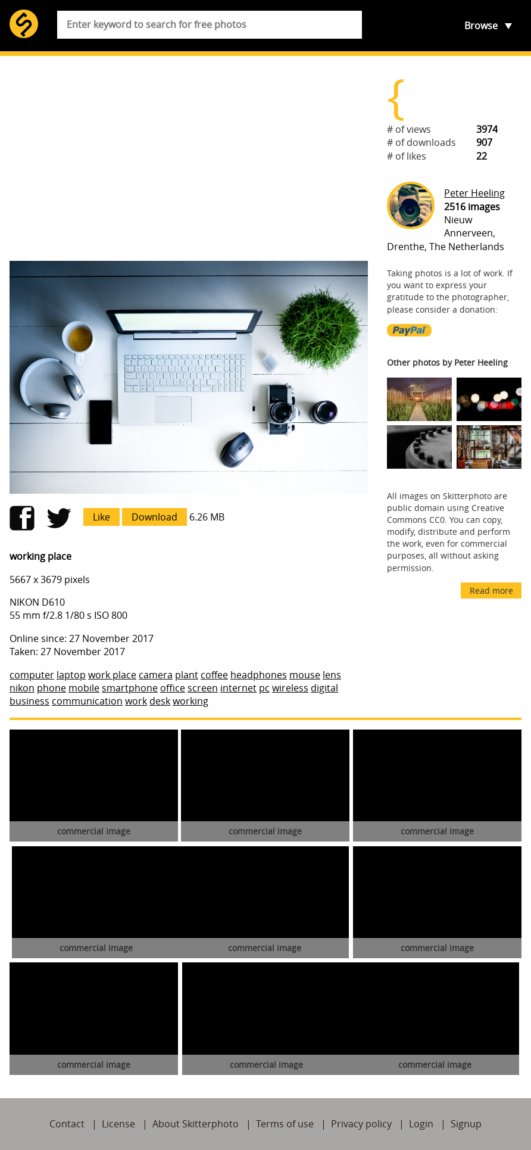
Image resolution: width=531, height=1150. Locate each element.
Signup (466, 1123)
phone (51, 687)
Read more (491, 590)
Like (101, 516)
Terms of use (285, 1123)
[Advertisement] (189, 158)
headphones (258, 674)
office (172, 687)
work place (112, 674)
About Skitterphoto (195, 1123)
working (190, 701)
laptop (71, 674)
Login (421, 1123)
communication (87, 701)
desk (159, 701)
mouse (304, 674)
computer (32, 674)
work (136, 701)
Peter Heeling (474, 193)
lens (332, 674)
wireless (290, 687)
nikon (22, 687)
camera (156, 674)
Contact (67, 1123)
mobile (83, 687)
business (29, 701)
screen (203, 687)
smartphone (130, 687)
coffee (214, 674)
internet (238, 687)
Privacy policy (361, 1123)
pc (264, 687)
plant (186, 674)
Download (154, 516)
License (118, 1123)
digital (324, 687)
